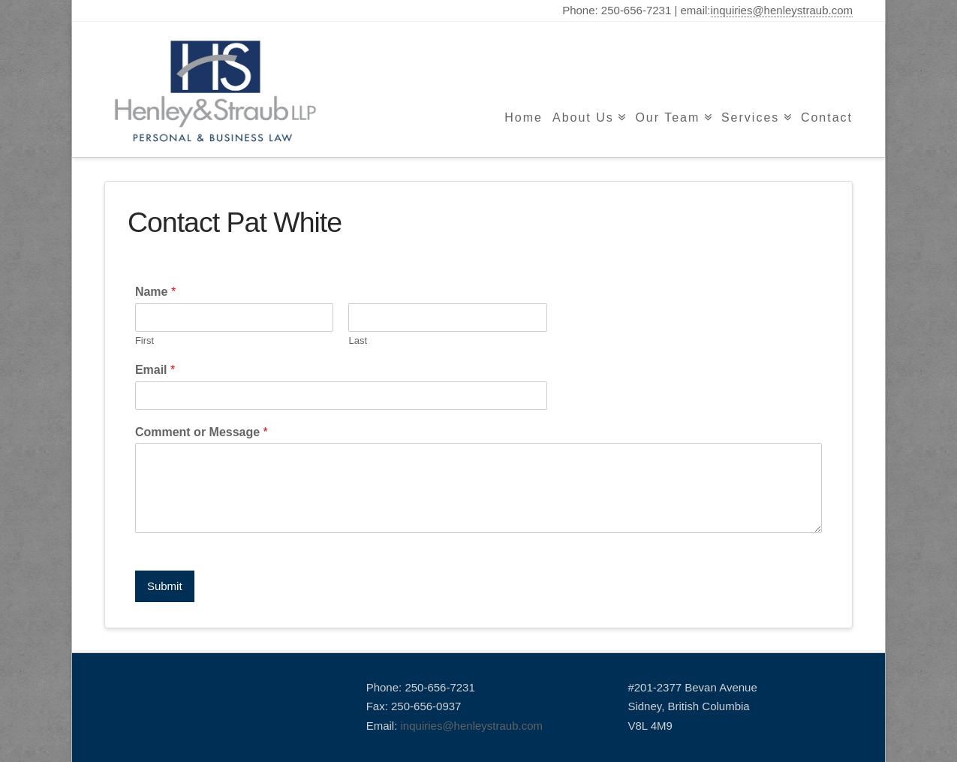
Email (155, 369)
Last (357, 340)
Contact (827, 117)
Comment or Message (201, 432)
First (144, 340)
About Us (583, 117)
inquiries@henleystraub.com (782, 10)
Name (155, 291)
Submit (164, 586)
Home (523, 117)
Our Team (667, 117)
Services (750, 117)
